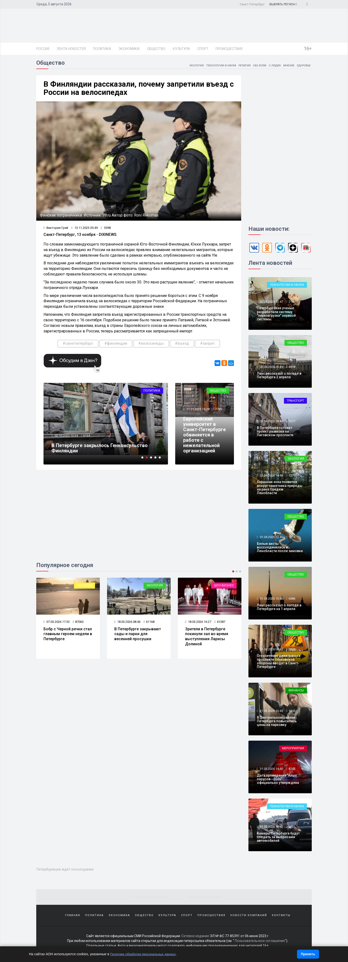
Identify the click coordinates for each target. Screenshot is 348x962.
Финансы (296, 691)
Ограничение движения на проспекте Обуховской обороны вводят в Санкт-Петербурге (278, 662)
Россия (42, 49)
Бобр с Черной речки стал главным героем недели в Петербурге (68, 636)
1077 (292, 422)
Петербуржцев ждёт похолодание (68, 870)
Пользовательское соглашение (260, 943)
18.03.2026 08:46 (127, 624)
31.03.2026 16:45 (271, 712)
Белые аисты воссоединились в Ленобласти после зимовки (280, 548)
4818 (292, 368)
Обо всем (255, 66)
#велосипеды (151, 345)
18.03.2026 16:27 (198, 624)
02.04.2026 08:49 (271, 422)
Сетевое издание (195, 938)
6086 (292, 600)
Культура (181, 49)
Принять (308, 954)
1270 (292, 476)
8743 (292, 770)
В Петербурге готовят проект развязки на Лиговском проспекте (275, 432)
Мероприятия (293, 749)
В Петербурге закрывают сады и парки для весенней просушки (137, 636)
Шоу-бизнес (224, 588)
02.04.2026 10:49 (271, 368)
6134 (87, 438)
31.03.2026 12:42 (271, 828)
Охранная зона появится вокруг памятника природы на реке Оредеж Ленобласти (279, 488)
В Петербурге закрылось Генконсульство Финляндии (100, 450)
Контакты (281, 916)
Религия (239, 66)
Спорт (202, 49)
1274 (292, 538)
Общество (156, 49)
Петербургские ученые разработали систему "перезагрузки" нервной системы (276, 314)
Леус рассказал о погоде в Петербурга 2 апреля (279, 376)
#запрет (207, 345)
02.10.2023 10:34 (66, 438)
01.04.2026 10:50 (271, 600)
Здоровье (303, 66)
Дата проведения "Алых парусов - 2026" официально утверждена (278, 780)
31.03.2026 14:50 (271, 770)
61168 (149, 624)
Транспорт (295, 402)
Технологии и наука (215, 66)
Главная (72, 916)
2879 (292, 650)
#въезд (182, 345)
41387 (220, 624)
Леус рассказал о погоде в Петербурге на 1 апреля (279, 608)
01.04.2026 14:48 (271, 476)
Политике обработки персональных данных (144, 954)
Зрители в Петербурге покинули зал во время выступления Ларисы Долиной (206, 638)
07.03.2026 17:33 (57, 624)
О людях (272, 66)
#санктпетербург (78, 345)
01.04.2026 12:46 (271, 538)
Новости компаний (248, 916)
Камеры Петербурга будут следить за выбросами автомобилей (278, 838)
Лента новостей (71, 49)
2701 (292, 828)
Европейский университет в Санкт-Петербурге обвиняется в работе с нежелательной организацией (202, 434)
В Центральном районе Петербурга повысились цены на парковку (277, 722)
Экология (188, 66)
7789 (218, 406)
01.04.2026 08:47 (271, 650)
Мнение (287, 66)
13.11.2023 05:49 (85, 230)
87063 (78, 624)
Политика (102, 49)
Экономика (129, 49)
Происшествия (229, 49)
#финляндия (115, 345)
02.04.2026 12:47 (271, 303)
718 (291, 303)
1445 (292, 712)
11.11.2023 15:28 (198, 406)
